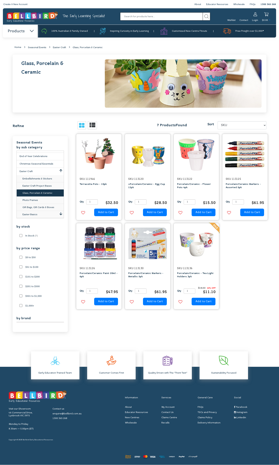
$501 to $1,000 (33, 296)
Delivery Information (209, 423)
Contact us (58, 409)
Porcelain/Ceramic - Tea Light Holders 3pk (195, 275)
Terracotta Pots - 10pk (93, 184)
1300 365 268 (268, 4)
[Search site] (206, 16)
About (196, 4)
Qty (82, 202)
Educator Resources (216, 4)
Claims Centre (169, 418)
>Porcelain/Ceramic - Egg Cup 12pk (146, 186)
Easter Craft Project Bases (37, 186)
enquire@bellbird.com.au (67, 414)
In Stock (31, 236)
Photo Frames (30, 200)
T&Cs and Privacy (207, 412)
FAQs (253, 4)
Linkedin (240, 417)
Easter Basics (43, 214)
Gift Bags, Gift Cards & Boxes (38, 207)
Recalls (165, 423)
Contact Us (167, 412)
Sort (210, 124)
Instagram (240, 412)
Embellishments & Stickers (37, 179)
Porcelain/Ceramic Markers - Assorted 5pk (243, 186)
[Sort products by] (242, 125)
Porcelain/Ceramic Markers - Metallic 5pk (145, 275)
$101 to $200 (32, 277)
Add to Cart (106, 212)
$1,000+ (29, 306)
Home (18, 47)
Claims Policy (205, 418)
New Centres (132, 418)
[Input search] (161, 16)
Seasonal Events (37, 48)
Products (20, 31)
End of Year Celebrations (33, 156)
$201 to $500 (32, 287)
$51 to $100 (31, 267)
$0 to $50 (30, 258)
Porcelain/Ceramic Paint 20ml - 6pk (99, 275)
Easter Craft (59, 48)
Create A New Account (15, 4)
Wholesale (239, 4)
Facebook (240, 407)
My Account (168, 407)
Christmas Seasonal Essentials (36, 164)
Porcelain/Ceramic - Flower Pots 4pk (194, 186)
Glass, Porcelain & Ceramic (88, 48)
